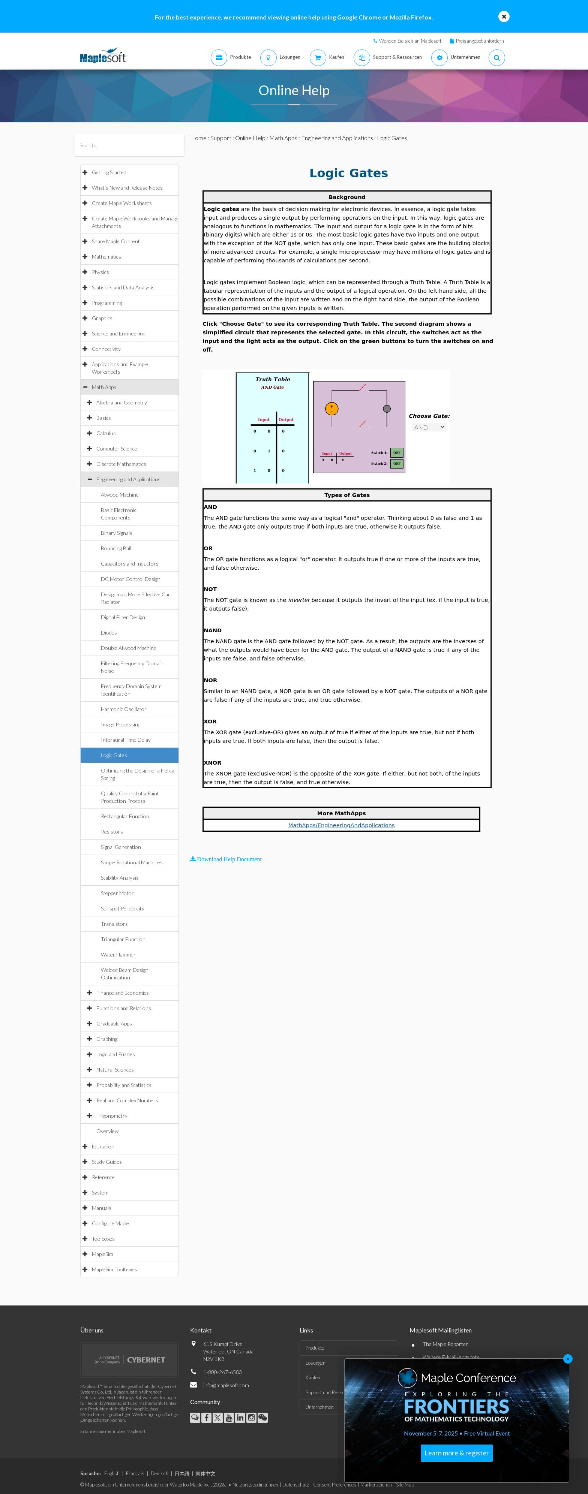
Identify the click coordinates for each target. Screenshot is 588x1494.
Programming (107, 302)
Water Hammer (118, 954)
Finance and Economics (122, 993)
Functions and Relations (123, 1008)
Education (103, 1146)
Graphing (106, 1039)
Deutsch (159, 1473)
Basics (103, 418)
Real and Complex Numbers (127, 1100)
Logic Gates (114, 755)
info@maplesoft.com (226, 1385)
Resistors (112, 831)
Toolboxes (103, 1238)
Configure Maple (110, 1223)
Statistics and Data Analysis (123, 287)
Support (220, 137)
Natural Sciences (115, 1069)
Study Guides (107, 1162)
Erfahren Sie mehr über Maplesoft (113, 1431)
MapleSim (102, 1254)
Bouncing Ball (116, 548)
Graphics (102, 318)
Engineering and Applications (128, 479)
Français (135, 1473)
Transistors (114, 924)
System (100, 1192)
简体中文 (205, 1473)
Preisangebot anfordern (480, 41)
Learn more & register (456, 1453)
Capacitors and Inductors (130, 563)
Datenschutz (295, 1485)
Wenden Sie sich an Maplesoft (410, 41)
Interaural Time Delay (126, 740)
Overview (107, 1131)
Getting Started (109, 172)
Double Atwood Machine (128, 648)
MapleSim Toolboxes (114, 1269)
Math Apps (104, 387)
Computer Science (116, 448)
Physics (100, 272)
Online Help (250, 137)
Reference (103, 1177)
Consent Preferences (334, 1485)
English (112, 1473)
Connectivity (106, 349)
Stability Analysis (120, 877)
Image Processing (120, 724)
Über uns (92, 1330)
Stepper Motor (117, 893)
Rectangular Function (125, 816)
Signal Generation (121, 847)
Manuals (101, 1208)
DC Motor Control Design (130, 579)
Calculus (106, 433)
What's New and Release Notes (127, 187)
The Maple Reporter (445, 1344)
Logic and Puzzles (115, 1054)
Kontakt (201, 1330)
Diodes (109, 632)
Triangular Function (123, 939)
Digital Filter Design (123, 617)
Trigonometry (112, 1115)
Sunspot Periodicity (122, 908)
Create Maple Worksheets (122, 203)
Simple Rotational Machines (132, 862)
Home (198, 137)
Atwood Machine (120, 494)
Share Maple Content (116, 241)
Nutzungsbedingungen (255, 1485)
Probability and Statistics (124, 1085)
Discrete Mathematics (121, 464)
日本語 (182, 1473)
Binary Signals (116, 533)
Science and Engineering (118, 333)
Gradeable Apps (114, 1023)
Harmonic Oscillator (124, 709)
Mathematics (106, 256)
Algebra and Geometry (121, 402)
